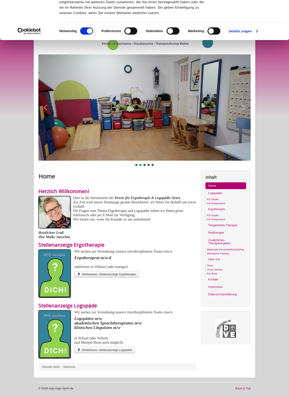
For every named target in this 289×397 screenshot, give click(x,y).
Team (210, 265)
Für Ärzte (212, 273)
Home (212, 185)
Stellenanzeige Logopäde (67, 305)
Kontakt (213, 279)
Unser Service (215, 269)
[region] (144, 110)
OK (251, 11)
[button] (45, 107)
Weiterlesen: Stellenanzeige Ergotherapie (106, 274)
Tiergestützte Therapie (222, 225)
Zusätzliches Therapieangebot (219, 241)
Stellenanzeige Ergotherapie (71, 244)
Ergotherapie (216, 209)
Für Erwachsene (216, 203)
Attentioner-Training (218, 253)
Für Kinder (213, 199)
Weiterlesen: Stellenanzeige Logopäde (104, 350)
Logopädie (215, 193)
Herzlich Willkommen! (63, 191)
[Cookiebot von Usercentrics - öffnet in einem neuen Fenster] (29, 67)
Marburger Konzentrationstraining (225, 249)
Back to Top (243, 388)
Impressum (215, 287)
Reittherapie (216, 232)
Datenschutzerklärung (222, 294)
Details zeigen (240, 67)
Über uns (214, 259)
